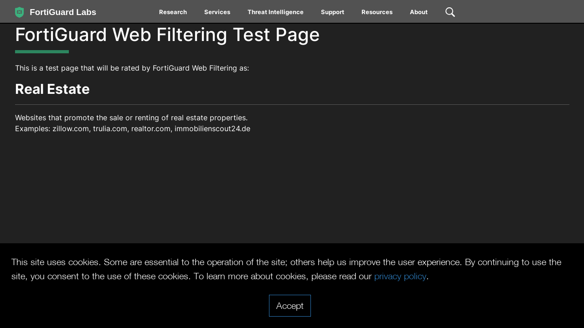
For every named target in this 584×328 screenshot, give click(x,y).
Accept (290, 305)
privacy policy (400, 275)
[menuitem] (173, 14)
